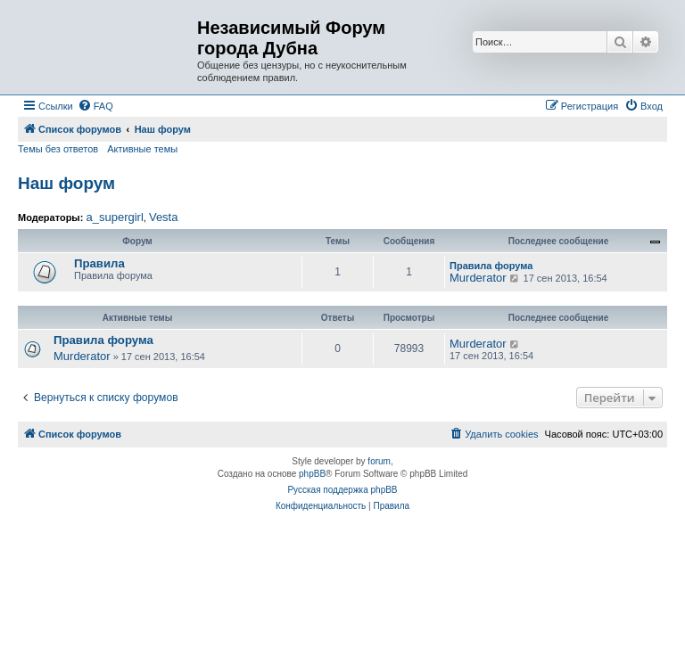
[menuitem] (95, 106)
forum (379, 461)
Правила (99, 263)
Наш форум (66, 183)
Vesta (163, 217)
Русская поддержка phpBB (342, 490)
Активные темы (142, 149)
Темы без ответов (58, 149)
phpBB (312, 474)
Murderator (478, 277)
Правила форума (491, 265)
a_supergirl (114, 217)
